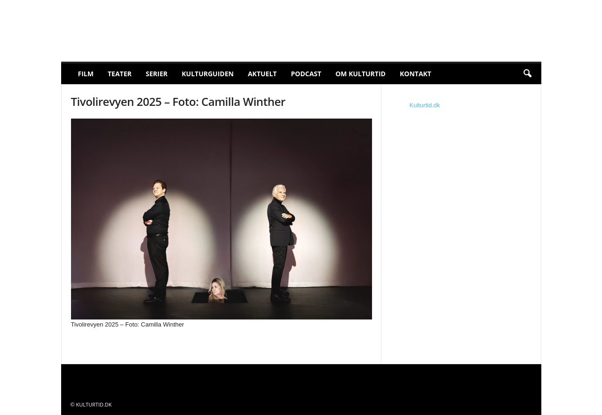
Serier (157, 73)
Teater (120, 73)
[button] (527, 74)
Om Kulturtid (360, 73)
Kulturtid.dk (425, 105)
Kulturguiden (208, 73)
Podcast (306, 73)
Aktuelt (262, 73)
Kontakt (415, 73)
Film (86, 73)
